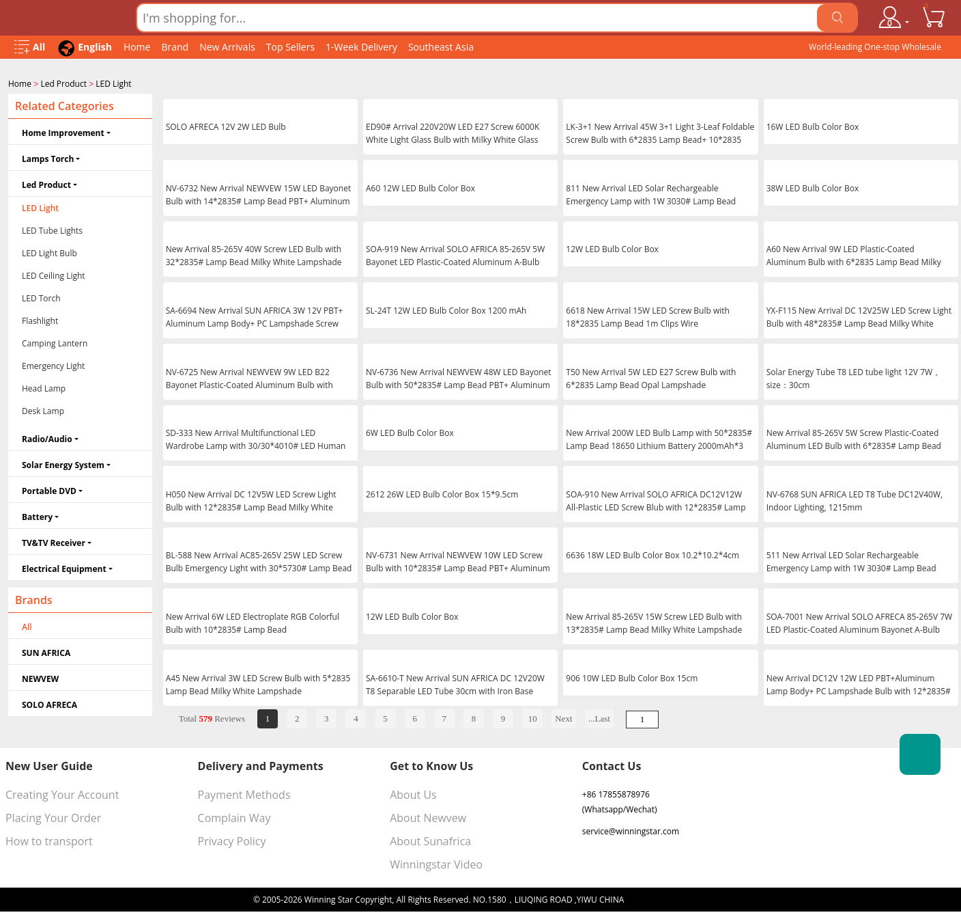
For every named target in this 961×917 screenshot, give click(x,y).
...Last (599, 717)
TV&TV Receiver (53, 541)
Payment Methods (244, 793)
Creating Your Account (62, 793)
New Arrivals (227, 46)
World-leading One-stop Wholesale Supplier (875, 50)
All (27, 625)
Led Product (63, 84)
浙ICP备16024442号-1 (667, 898)
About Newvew (428, 816)
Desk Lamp (43, 409)
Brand (174, 46)
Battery (37, 515)
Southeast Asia (441, 46)
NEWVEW (40, 677)
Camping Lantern (54, 342)
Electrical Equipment (64, 567)
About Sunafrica (430, 839)
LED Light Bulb (49, 252)
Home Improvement (63, 131)
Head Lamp (44, 387)
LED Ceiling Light (53, 274)
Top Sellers (290, 46)
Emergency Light (53, 364)
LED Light (113, 84)
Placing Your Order (53, 816)
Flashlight (40, 319)
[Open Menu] (29, 47)
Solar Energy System (63, 463)
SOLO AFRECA (49, 703)
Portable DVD (49, 489)
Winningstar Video (436, 863)
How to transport (49, 839)
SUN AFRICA (46, 651)
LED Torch (41, 297)
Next (563, 717)
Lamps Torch (48, 157)
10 (532, 717)
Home (137, 46)
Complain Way (234, 816)
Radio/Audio (47, 437)
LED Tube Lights (52, 229)
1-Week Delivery (361, 46)
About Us (413, 793)
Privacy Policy (232, 839)
